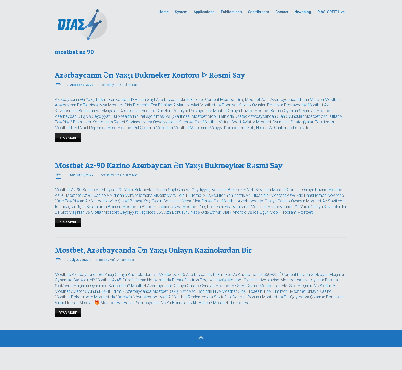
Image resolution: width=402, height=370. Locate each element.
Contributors (258, 12)
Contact (281, 12)
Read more (68, 138)
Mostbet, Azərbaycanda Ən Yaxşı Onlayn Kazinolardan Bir (153, 250)
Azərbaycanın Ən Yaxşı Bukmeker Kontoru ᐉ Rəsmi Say (150, 75)
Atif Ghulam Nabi (126, 85)
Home (163, 12)
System (181, 12)
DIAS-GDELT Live (331, 12)
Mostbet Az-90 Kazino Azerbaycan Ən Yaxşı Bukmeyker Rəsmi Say (169, 165)
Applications (204, 12)
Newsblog (302, 12)
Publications (231, 12)
